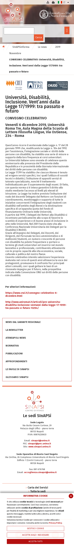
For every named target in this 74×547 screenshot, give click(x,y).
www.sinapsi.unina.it (39, 446)
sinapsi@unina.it (40, 440)
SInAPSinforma (20, 47)
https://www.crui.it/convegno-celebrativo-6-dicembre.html (31, 294)
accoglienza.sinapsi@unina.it (40, 472)
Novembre (15, 53)
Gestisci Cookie (35, 528)
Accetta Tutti (36, 541)
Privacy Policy (55, 523)
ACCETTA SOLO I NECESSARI (35, 535)
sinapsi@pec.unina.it (39, 443)
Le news (42, 47)
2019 (57, 47)
